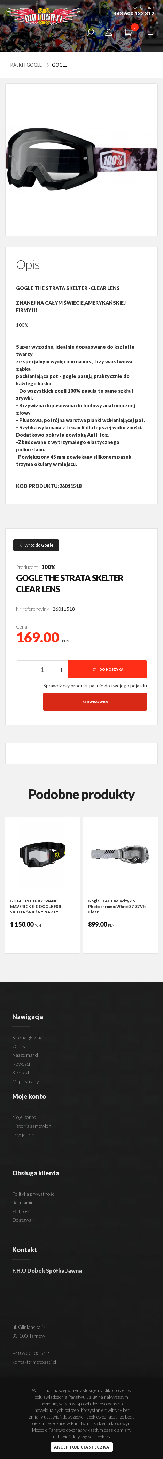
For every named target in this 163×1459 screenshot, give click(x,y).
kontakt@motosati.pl (34, 1362)
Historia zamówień (31, 1126)
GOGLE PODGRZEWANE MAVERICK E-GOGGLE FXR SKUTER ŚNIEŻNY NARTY (35, 906)
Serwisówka (95, 702)
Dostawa (21, 1220)
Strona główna (27, 1037)
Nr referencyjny (32, 609)
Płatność (21, 1211)
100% (48, 567)
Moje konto (24, 1117)
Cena (21, 627)
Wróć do (36, 545)
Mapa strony (25, 1081)
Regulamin (23, 1202)
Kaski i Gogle (26, 65)
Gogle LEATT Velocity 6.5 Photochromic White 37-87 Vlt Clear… (117, 906)
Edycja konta (25, 1134)
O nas (18, 1046)
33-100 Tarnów (28, 1336)
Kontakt (21, 1072)
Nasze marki (25, 1055)
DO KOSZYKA (107, 669)
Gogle (56, 65)
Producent (27, 567)
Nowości (21, 1064)
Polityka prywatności (33, 1194)
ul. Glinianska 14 (29, 1327)
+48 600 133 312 (30, 1353)
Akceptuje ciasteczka (81, 1447)
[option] (42, 885)
